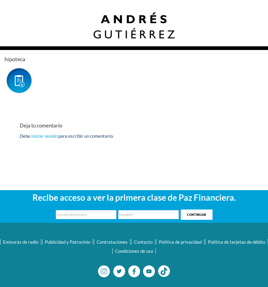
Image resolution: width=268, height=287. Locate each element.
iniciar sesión (44, 136)
